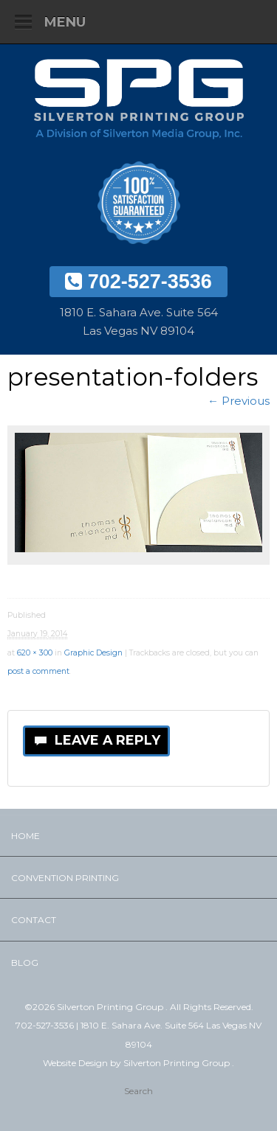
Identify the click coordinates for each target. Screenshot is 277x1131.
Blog (24, 962)
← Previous (239, 401)
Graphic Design (93, 653)
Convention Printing (65, 877)
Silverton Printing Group (177, 1062)
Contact (33, 919)
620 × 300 (34, 653)
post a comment (38, 671)
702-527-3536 (138, 282)
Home (25, 835)
